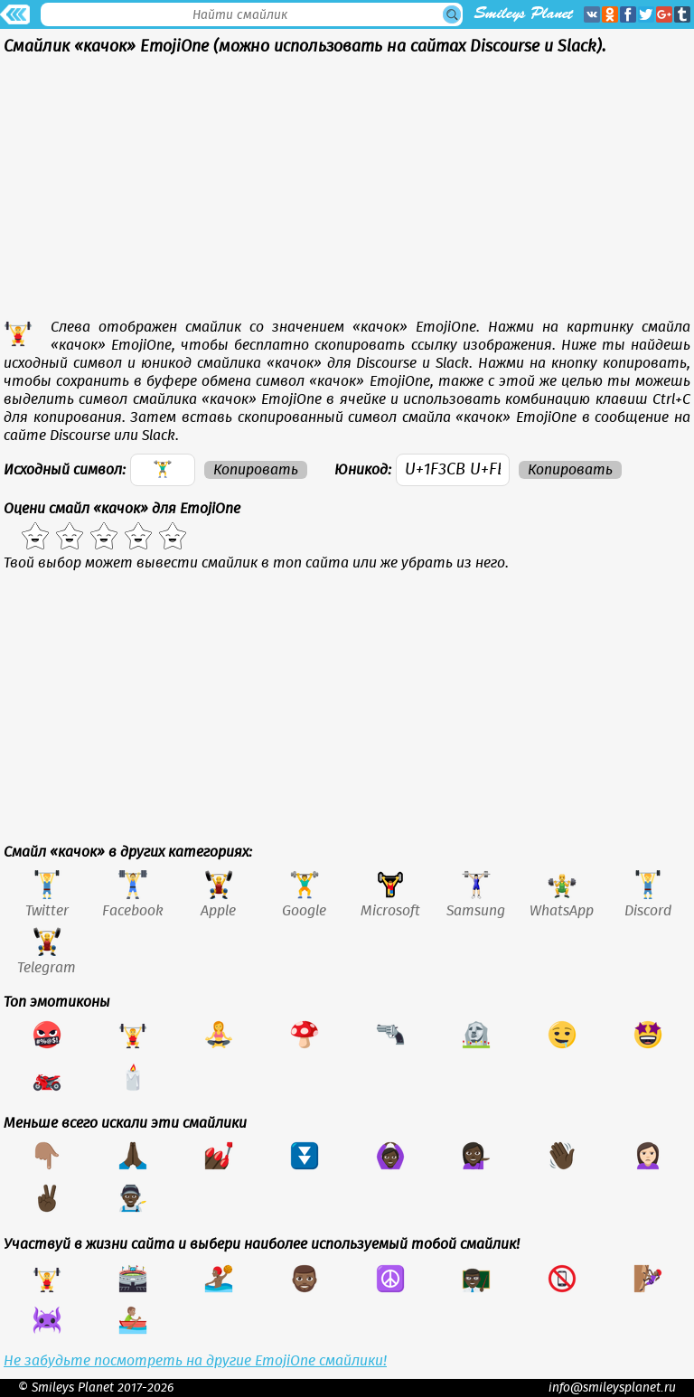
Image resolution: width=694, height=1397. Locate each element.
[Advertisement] (347, 191)
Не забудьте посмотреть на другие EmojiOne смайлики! (195, 1361)
